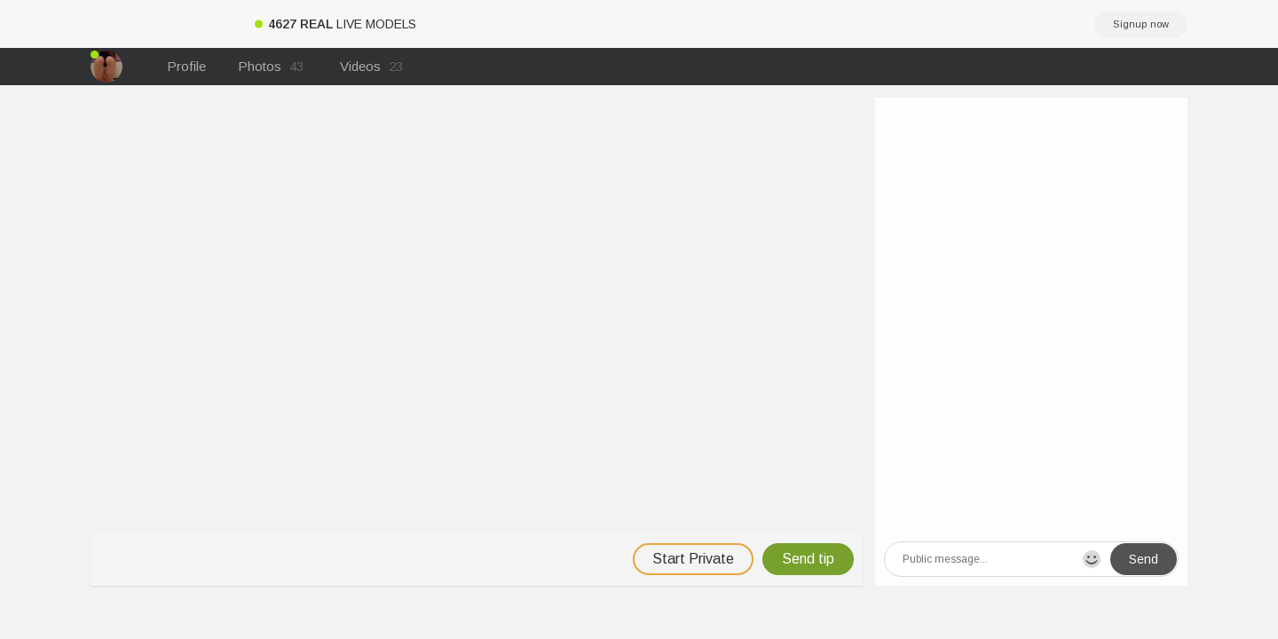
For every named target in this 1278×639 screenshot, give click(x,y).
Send (1143, 559)
